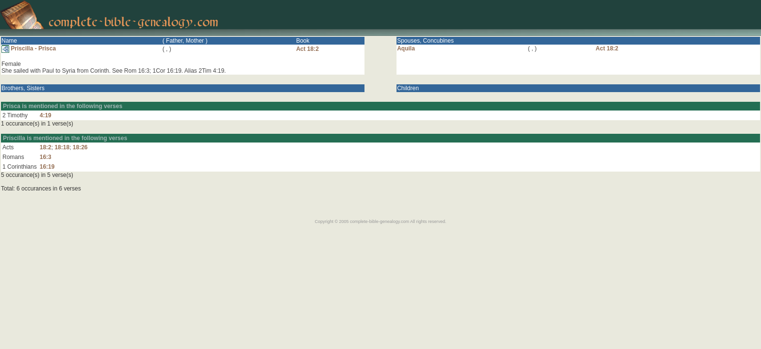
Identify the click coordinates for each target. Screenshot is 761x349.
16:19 (47, 166)
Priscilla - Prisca (28, 48)
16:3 (45, 157)
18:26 (80, 147)
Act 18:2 (307, 49)
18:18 (61, 147)
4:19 (45, 115)
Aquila (406, 48)
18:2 (45, 147)
